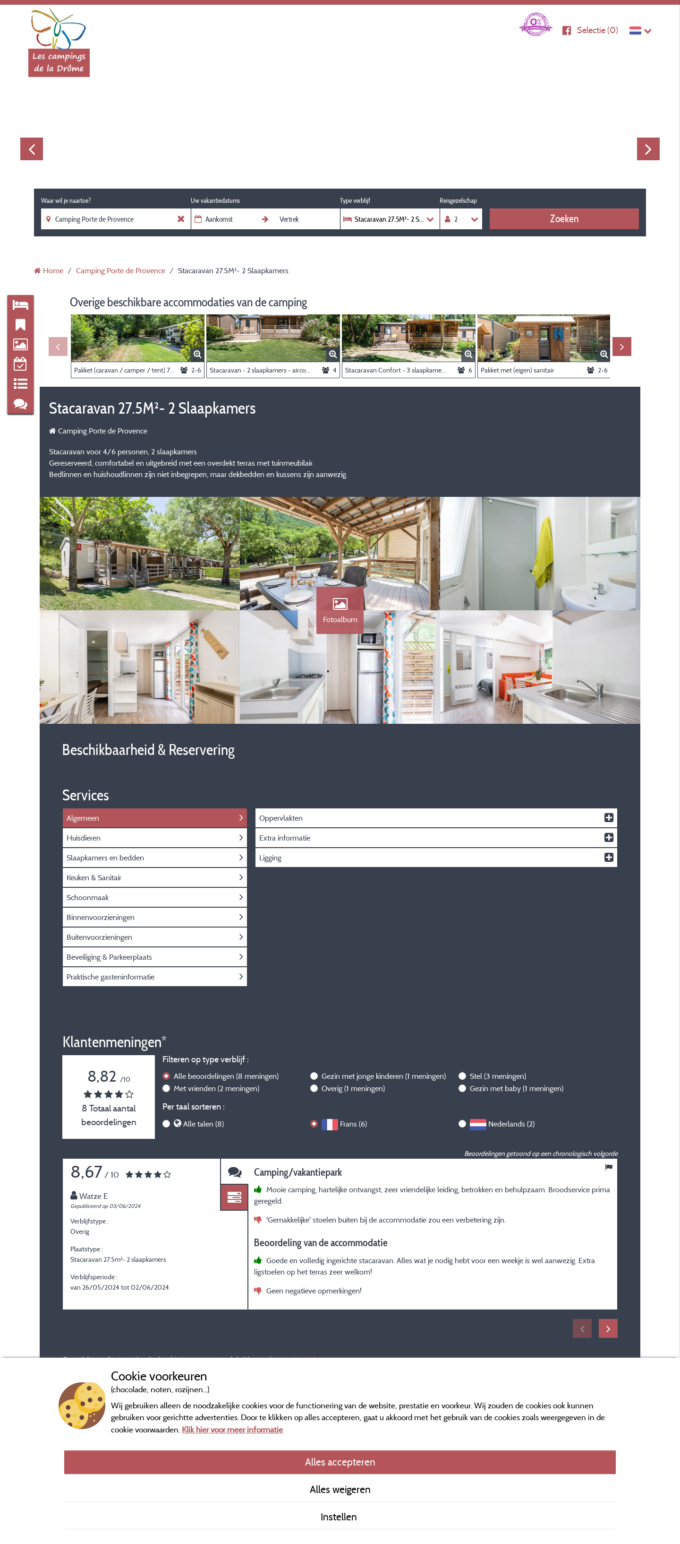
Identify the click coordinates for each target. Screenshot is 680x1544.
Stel (498, 1076)
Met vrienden (216, 1088)
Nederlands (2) (511, 1123)
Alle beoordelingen (226, 1076)
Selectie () (597, 30)
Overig (353, 1088)
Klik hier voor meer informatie (232, 1429)
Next (648, 149)
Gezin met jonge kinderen (384, 1076)
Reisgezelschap (458, 200)
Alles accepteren (340, 1462)
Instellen (340, 1516)
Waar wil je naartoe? (66, 200)
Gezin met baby (516, 1088)
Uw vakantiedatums (215, 200)
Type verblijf (355, 200)
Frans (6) (353, 1123)
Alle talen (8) (203, 1123)
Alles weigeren (340, 1489)
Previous (31, 149)
